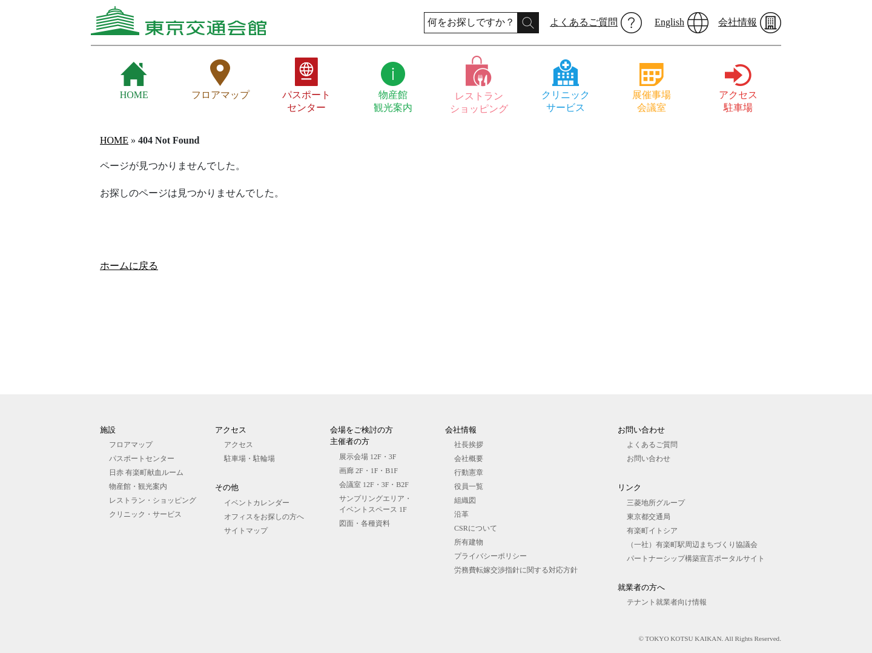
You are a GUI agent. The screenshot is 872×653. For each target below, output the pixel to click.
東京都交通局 (648, 516)
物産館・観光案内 (138, 486)
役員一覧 (468, 486)
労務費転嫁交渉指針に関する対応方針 (516, 570)
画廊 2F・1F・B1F (368, 470)
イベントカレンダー (256, 503)
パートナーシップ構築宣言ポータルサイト (696, 558)
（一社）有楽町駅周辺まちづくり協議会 (692, 544)
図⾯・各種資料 (364, 523)
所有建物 (468, 542)
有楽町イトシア (652, 530)
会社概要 (468, 458)
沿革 (461, 514)
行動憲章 (468, 472)
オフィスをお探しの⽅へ (264, 516)
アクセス (238, 444)
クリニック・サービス (145, 514)
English (669, 22)
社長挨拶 (468, 444)
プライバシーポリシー (490, 556)
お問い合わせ (648, 458)
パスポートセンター (141, 458)
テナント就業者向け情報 (667, 602)
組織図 (465, 500)
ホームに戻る (129, 265)
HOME (114, 140)
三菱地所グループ (656, 503)
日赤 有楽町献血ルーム (146, 472)
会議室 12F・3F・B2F (374, 484)
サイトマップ (246, 530)
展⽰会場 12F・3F (367, 456)
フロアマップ (131, 444)
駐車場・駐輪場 (249, 458)
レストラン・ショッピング (152, 500)
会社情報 (737, 22)
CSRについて (475, 528)
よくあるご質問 (584, 22)
